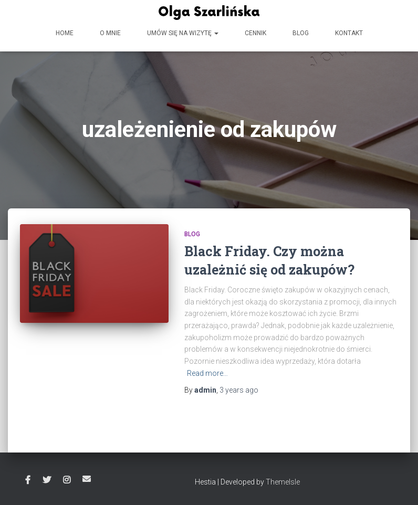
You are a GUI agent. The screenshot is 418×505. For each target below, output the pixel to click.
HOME (65, 33)
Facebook (28, 480)
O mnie (110, 33)
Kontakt (349, 33)
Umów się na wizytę (182, 33)
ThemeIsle (283, 482)
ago (239, 390)
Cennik (255, 33)
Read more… (207, 373)
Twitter (46, 480)
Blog (300, 33)
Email (86, 478)
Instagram (67, 480)
